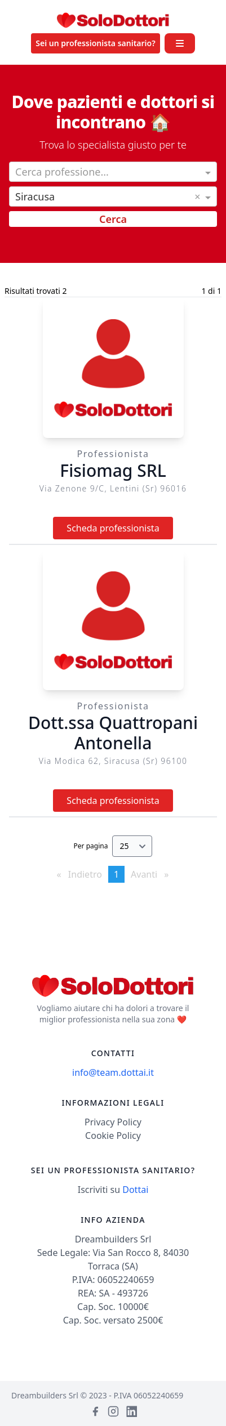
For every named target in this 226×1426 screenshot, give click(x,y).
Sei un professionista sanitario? (95, 43)
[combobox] (113, 173)
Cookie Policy (113, 1135)
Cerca (113, 219)
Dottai (135, 1189)
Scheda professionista (113, 528)
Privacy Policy (113, 1122)
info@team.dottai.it (113, 1072)
